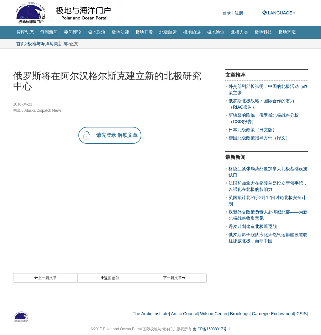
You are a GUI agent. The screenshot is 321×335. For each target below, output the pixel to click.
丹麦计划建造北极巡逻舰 (253, 226)
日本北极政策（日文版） (253, 129)
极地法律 (120, 32)
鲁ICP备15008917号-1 (211, 329)
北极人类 (239, 32)
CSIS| (302, 313)
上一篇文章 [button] (45, 278)
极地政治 (96, 32)
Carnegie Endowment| (273, 313)
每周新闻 (49, 32)
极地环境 (287, 32)
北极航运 (168, 32)
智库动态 (25, 32)
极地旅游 (192, 32)
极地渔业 (215, 32)
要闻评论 (73, 32)
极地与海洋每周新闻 (47, 43)
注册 (238, 12)
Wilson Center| (214, 313)
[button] (110, 278)
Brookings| (240, 313)
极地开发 (144, 32)
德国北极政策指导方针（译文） (259, 137)
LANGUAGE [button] (279, 12)
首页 (20, 43)
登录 (227, 12)
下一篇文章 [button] (174, 278)
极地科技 (263, 32)
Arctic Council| (185, 313)
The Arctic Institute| (151, 313)
